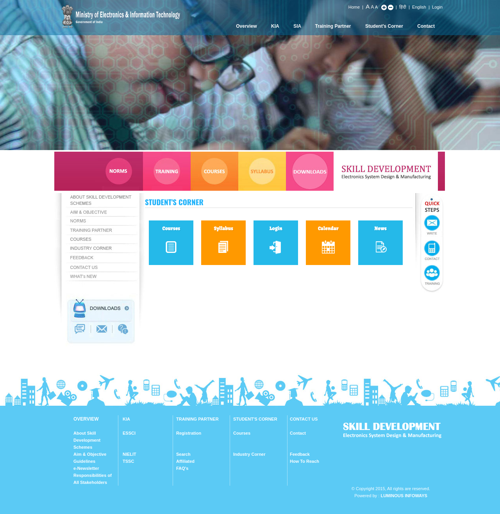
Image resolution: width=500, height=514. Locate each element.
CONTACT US (304, 419)
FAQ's (182, 468)
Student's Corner (384, 26)
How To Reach (304, 461)
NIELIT (129, 454)
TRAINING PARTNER (197, 419)
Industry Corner (249, 454)
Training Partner (333, 26)
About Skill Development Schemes (86, 440)
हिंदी (402, 7)
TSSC (128, 461)
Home (354, 7)
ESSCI (129, 433)
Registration (188, 433)
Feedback (300, 454)
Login (437, 7)
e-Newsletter (86, 468)
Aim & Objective (89, 454)
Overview (246, 26)
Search (183, 454)
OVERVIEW (85, 419)
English (419, 7)
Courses (241, 433)
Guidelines (84, 461)
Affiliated (185, 461)
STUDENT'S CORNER (255, 419)
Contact (426, 26)
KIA (275, 26)
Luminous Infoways (403, 495)
